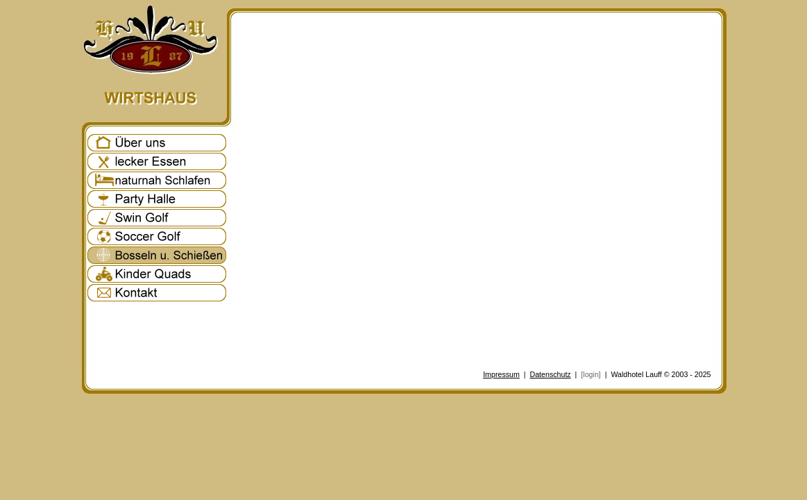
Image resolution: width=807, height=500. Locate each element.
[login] (590, 374)
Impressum (501, 374)
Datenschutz (549, 374)
